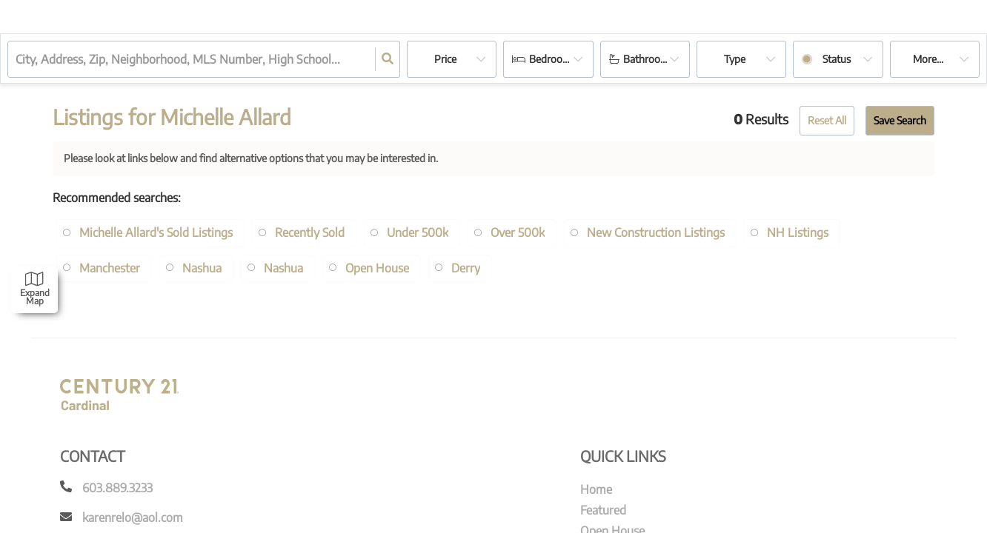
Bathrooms (648, 59)
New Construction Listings (658, 232)
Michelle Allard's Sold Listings (156, 232)
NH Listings (800, 232)
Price (445, 59)
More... (928, 59)
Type (734, 59)
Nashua (202, 268)
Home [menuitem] (596, 489)
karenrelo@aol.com (132, 517)
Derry (466, 268)
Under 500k (419, 232)
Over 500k (519, 232)
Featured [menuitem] (603, 510)
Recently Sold (311, 232)
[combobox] (17, 59)
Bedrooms (552, 59)
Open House (377, 268)
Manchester (109, 268)
